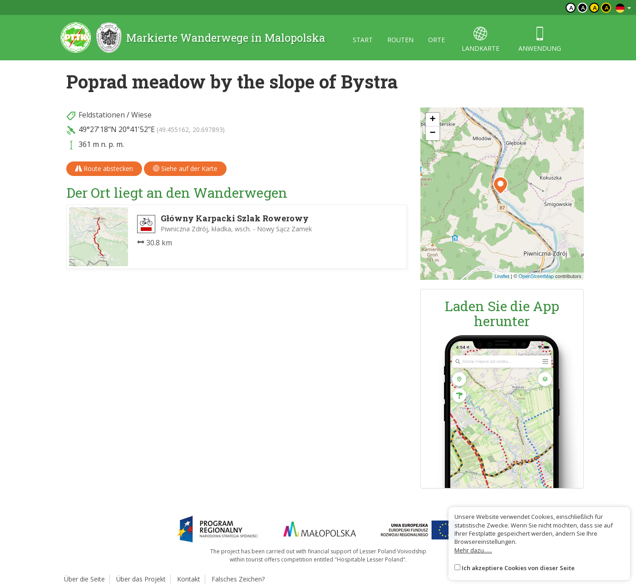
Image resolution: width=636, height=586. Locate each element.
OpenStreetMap (536, 276)
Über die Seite (84, 579)
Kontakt (188, 579)
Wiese (141, 115)
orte (436, 39)
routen (400, 39)
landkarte (480, 40)
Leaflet (501, 276)
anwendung (539, 40)
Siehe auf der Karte (185, 168)
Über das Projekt (141, 579)
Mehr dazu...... (473, 550)
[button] (500, 185)
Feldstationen (102, 115)
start (363, 39)
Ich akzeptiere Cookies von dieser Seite (518, 568)
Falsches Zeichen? (238, 579)
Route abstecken (104, 168)
